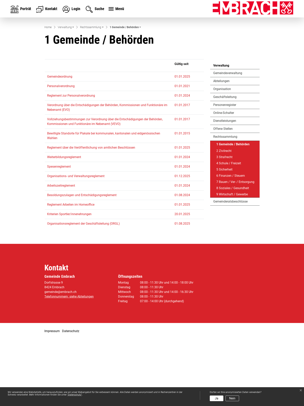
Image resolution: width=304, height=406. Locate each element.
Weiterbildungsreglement (64, 224)
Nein (232, 398)
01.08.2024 (182, 262)
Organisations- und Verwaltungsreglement (75, 243)
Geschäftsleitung (225, 163)
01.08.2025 (182, 290)
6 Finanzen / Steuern (230, 242)
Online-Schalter (223, 179)
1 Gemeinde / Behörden (233, 211)
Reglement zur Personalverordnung (71, 162)
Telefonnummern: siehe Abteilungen (69, 363)
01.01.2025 (182, 143)
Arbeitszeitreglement (61, 252)
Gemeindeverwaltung (227, 139)
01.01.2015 (182, 200)
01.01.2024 (182, 162)
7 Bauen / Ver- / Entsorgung (235, 248)
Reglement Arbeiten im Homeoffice (70, 271)
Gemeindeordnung (59, 143)
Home (48, 93)
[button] (66, 94)
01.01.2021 (182, 153)
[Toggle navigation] (115, 9)
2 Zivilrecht (223, 217)
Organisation (222, 155)
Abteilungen (221, 147)
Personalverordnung (61, 153)
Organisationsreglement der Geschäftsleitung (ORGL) (83, 290)
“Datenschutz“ (74, 394)
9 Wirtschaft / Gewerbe (232, 261)
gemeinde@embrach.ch (60, 358)
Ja (216, 398)
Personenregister (224, 171)
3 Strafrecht (224, 223)
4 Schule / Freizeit (228, 230)
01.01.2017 (182, 172)
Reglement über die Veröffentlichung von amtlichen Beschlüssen (91, 214)
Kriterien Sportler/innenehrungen (69, 281)
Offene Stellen (223, 195)
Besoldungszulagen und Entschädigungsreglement (82, 262)
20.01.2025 (182, 281)
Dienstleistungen (224, 187)
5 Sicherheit (224, 236)
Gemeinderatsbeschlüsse (230, 268)
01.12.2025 (182, 243)
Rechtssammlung (225, 203)
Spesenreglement (59, 233)
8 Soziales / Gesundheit (232, 254)
